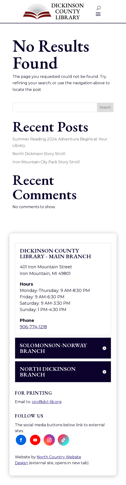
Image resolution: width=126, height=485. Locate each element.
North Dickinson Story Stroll (39, 154)
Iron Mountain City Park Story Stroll (46, 162)
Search (105, 107)
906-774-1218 (33, 326)
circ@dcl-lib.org (47, 402)
